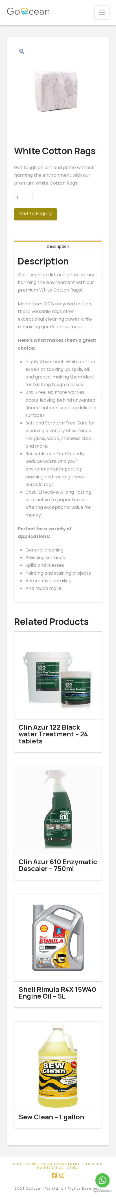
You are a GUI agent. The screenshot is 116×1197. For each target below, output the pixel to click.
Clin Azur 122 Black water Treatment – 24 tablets (53, 734)
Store (73, 1168)
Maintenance (50, 1168)
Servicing (94, 1164)
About (32, 1164)
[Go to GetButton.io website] (102, 1191)
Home (17, 1164)
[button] (102, 12)
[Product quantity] (23, 197)
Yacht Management (60, 1164)
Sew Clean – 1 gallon (51, 1116)
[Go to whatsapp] (102, 1180)
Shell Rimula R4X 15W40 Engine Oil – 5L (57, 993)
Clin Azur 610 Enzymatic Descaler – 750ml (58, 865)
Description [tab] (58, 246)
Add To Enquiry (35, 213)
